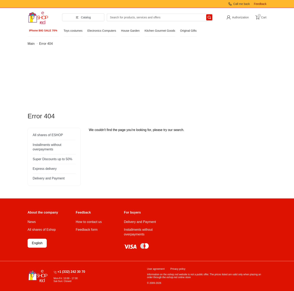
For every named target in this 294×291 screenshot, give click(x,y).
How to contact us (89, 222)
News (32, 222)
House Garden (130, 30)
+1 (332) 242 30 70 (71, 271)
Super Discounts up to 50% (52, 159)
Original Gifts (188, 30)
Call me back (241, 4)
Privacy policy (177, 268)
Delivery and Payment (49, 178)
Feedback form (87, 229)
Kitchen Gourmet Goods (160, 30)
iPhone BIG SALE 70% (43, 30)
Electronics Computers (101, 30)
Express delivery (45, 168)
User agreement (156, 268)
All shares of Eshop (42, 229)
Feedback (260, 4)
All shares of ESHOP (48, 135)
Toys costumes (72, 30)
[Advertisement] (147, 81)
